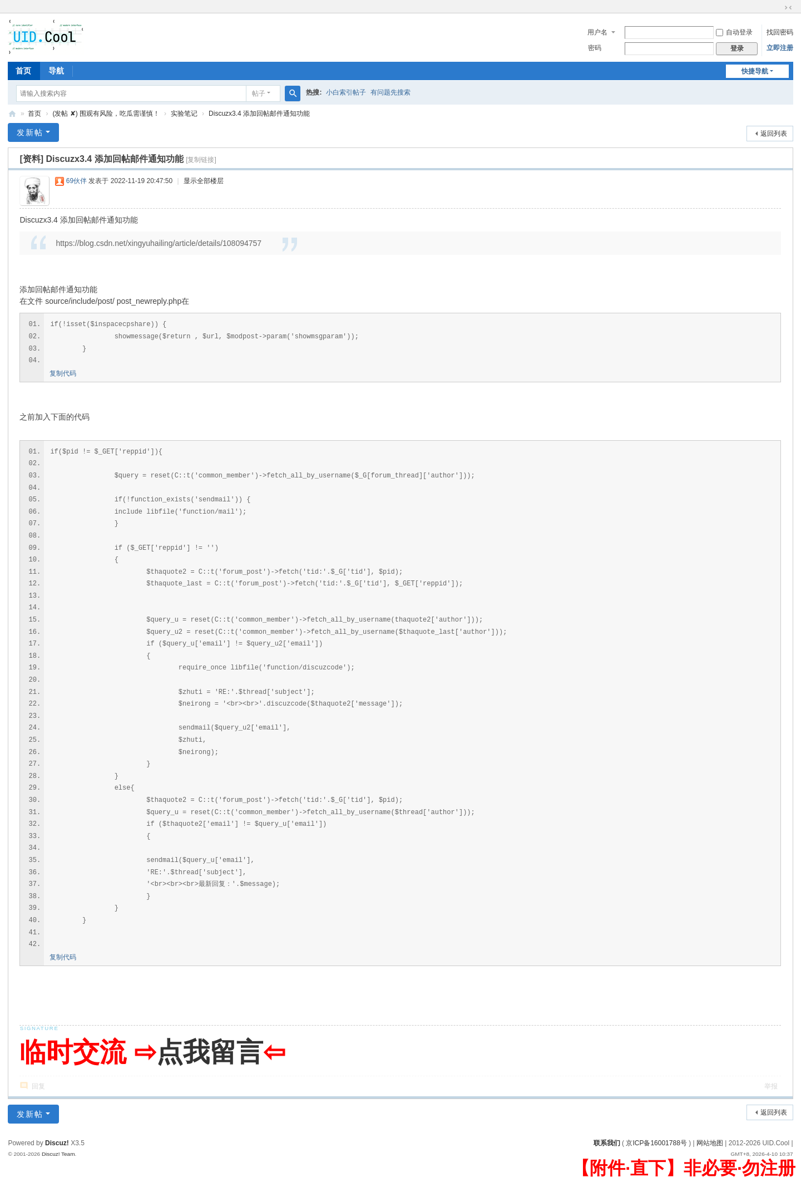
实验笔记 (184, 113)
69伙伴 (76, 181)
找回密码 (780, 32)
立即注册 (780, 48)
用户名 (597, 32)
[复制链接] (201, 160)
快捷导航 (754, 71)
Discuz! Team (58, 1154)
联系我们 (607, 1143)
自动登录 (734, 32)
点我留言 (209, 1052)
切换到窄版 (788, 8)
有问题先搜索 (390, 92)
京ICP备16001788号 (656, 1143)
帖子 (258, 93)
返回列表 (773, 133)
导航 (56, 70)
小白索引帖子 (346, 92)
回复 (38, 1086)
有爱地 (12, 114)
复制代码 (63, 373)
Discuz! (57, 1143)
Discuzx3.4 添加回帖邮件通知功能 (259, 113)
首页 (23, 70)
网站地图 (709, 1143)
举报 (771, 1086)
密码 (594, 48)
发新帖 (30, 132)
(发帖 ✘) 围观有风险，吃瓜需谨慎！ (106, 113)
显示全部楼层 (204, 181)
